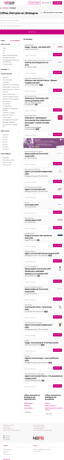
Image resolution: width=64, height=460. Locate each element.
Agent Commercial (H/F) (35, 189)
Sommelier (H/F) (32, 205)
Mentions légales (38, 428)
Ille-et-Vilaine (28, 408)
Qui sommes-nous (8, 425)
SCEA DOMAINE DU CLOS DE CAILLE (54, 409)
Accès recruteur (34, 3)
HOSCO (48, 403)
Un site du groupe (38, 436)
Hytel (4, 453)
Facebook (6, 436)
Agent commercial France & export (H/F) (42, 253)
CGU (4, 427)
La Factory (6, 451)
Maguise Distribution (30, 251)
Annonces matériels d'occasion (42, 449)
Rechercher (32, 32)
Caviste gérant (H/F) (33, 220)
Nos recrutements (38, 425)
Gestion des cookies (39, 427)
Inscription (57, 3)
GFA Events (6, 454)
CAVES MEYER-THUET (30, 115)
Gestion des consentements (11, 430)
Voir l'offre (57, 54)
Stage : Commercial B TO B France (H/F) (41, 343)
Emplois (5, 8)
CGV (8, 427)
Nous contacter (7, 428)
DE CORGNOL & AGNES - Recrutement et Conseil (38, 60)
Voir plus (28, 412)
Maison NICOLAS (29, 45)
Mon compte (37, 451)
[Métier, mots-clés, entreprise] (33, 20)
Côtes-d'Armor (29, 403)
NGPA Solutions (7, 449)
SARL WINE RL (28, 305)
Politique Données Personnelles (42, 430)
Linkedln (6, 437)
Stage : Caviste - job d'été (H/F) (37, 47)
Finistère (27, 405)
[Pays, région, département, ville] (33, 25)
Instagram (7, 439)
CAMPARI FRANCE (29, 233)
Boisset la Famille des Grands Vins (33, 151)
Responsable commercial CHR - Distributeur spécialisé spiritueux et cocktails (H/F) (38, 271)
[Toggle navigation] (2, 3)
